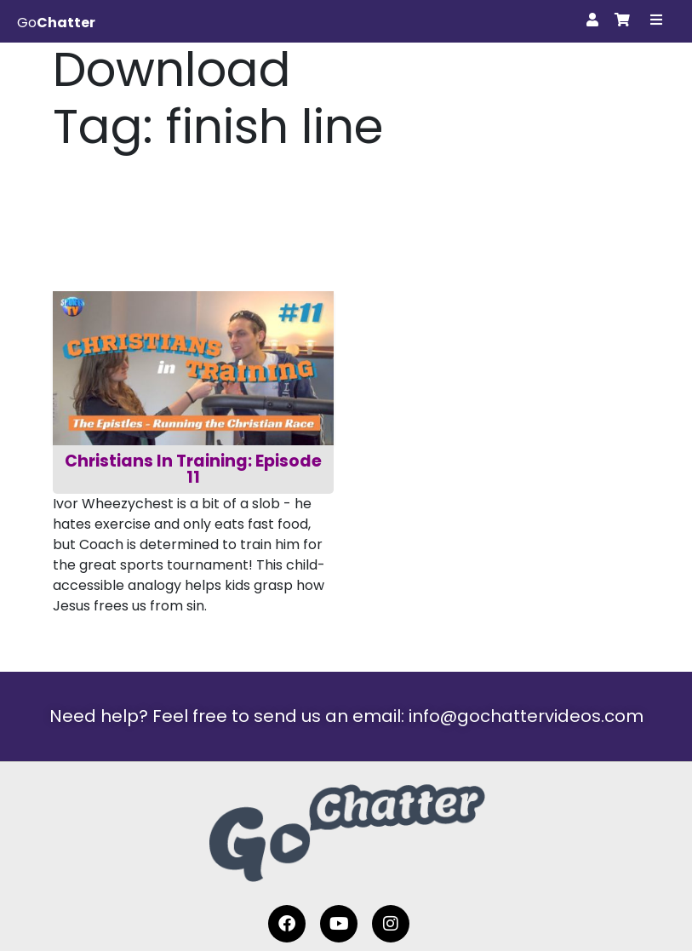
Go (56, 22)
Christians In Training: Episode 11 (195, 469)
